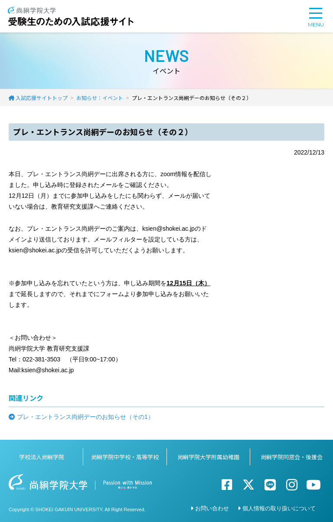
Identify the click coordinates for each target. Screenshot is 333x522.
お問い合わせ (212, 508)
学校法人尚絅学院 (41, 457)
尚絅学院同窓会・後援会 (292, 457)
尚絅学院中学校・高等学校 (125, 457)
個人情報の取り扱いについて (279, 508)
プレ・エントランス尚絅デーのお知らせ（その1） (85, 416)
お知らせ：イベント (99, 97)
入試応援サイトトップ (42, 97)
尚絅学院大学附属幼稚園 (208, 457)
